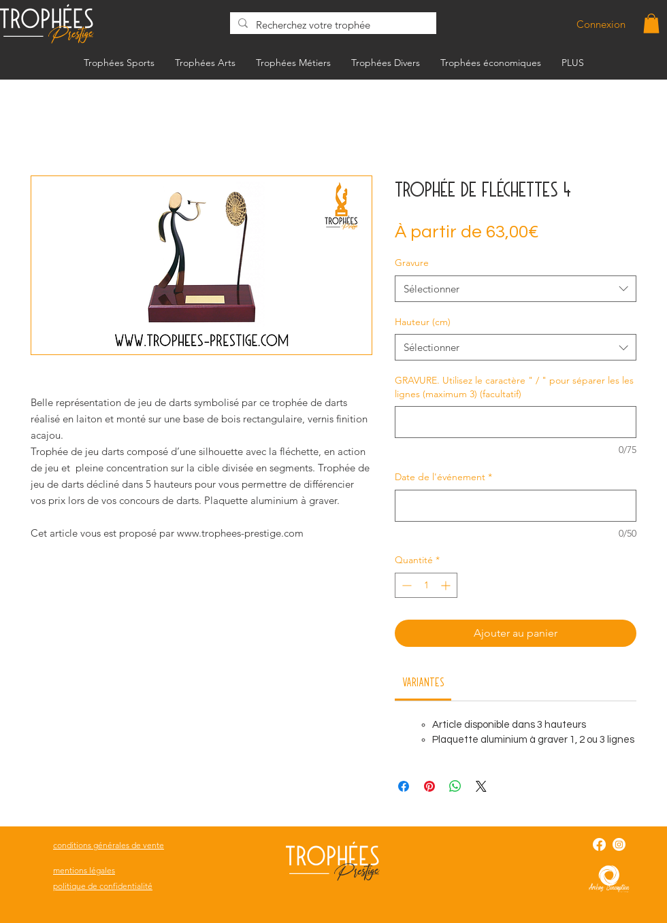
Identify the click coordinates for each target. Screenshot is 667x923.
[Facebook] (599, 844)
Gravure (412, 262)
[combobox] (515, 288)
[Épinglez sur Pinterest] (429, 786)
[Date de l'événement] (515, 506)
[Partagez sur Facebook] (403, 786)
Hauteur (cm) (423, 322)
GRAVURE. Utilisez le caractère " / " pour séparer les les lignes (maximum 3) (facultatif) (514, 387)
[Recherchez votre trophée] (332, 24)
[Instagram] (619, 844)
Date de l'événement (443, 477)
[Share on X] (481, 786)
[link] (423, 681)
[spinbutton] (426, 585)
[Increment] (446, 585)
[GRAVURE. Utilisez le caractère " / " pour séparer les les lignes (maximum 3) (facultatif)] (515, 422)
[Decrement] (405, 585)
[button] (651, 23)
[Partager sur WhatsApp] (455, 786)
